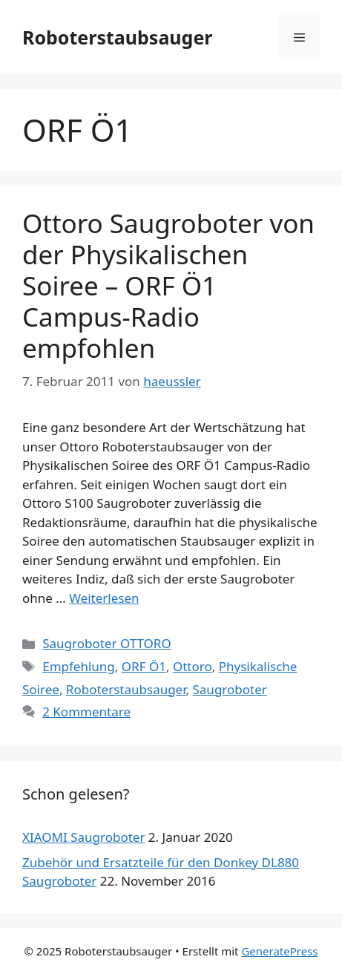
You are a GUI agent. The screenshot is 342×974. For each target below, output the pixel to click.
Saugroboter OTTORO (106, 643)
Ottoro (192, 666)
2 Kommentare (86, 711)
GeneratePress (279, 951)
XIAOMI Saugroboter (83, 837)
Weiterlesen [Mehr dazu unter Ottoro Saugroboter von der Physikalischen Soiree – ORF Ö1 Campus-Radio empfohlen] (104, 598)
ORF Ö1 (144, 666)
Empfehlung (78, 666)
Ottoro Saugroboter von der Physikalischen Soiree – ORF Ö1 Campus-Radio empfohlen (168, 285)
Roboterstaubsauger (117, 37)
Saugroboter (230, 689)
